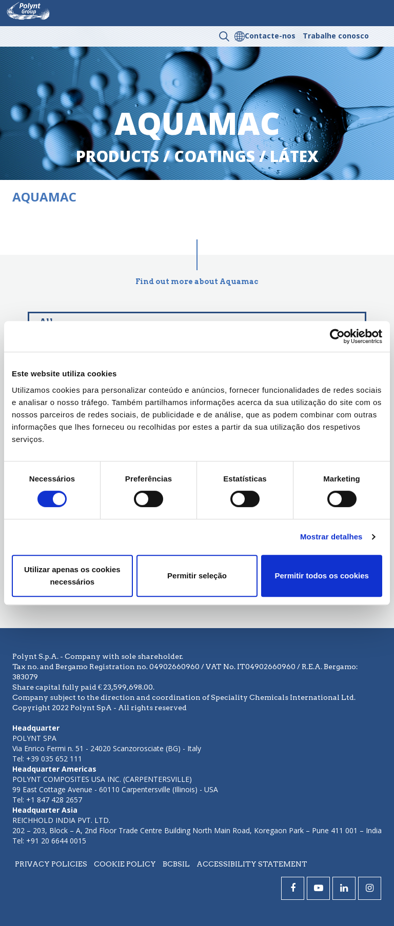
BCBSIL (176, 864)
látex (294, 156)
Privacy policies (51, 864)
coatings (214, 156)
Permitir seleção (197, 575)
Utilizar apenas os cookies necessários (72, 575)
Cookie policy (125, 864)
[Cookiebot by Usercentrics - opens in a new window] (337, 336)
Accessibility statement (251, 864)
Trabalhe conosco (336, 36)
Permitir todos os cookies (321, 575)
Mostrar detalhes (331, 536)
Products (117, 156)
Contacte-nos (270, 36)
